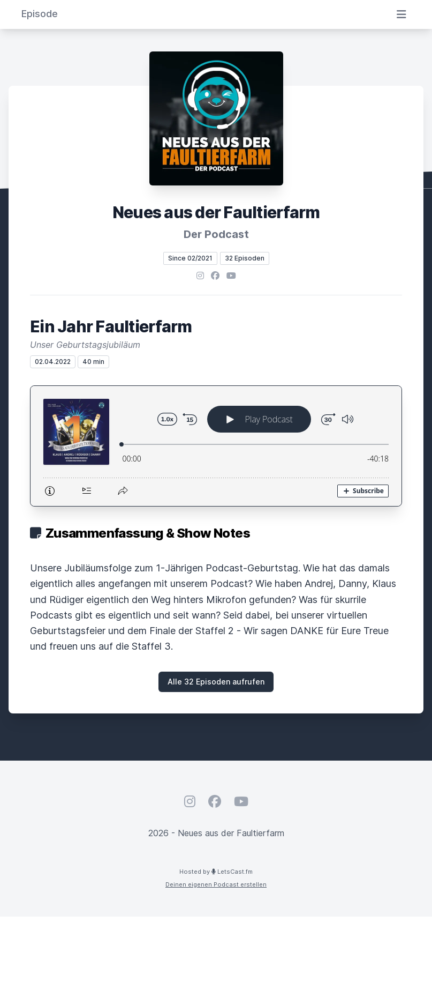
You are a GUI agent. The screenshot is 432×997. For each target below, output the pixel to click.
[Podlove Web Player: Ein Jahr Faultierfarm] (216, 446)
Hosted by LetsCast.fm (216, 871)
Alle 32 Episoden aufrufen (216, 681)
